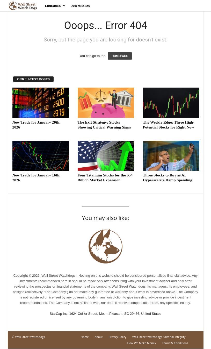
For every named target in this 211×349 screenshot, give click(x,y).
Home (85, 337)
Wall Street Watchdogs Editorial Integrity (159, 337)
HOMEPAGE (120, 56)
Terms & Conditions (175, 343)
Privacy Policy (117, 337)
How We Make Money (141, 343)
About (98, 337)
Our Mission (80, 5)
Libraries (55, 5)
